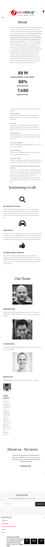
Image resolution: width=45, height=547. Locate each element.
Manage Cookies (34, 541)
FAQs (3, 529)
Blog (3, 532)
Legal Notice (5, 523)
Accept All (41, 540)
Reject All (27, 540)
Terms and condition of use (9, 526)
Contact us (5, 520)
